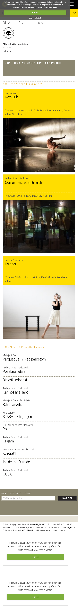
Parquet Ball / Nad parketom (24, 359)
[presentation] (22, 506)
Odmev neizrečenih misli (23, 182)
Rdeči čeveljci (13, 404)
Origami (8, 441)
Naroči (67, 498)
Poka (6, 429)
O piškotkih (28, 530)
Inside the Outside (16, 462)
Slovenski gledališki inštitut (41, 524)
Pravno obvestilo (58, 530)
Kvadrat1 (9, 453)
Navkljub (11, 97)
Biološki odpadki (15, 380)
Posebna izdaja (14, 371)
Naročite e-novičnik (16, 493)
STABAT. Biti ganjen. (18, 416)
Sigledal (70, 527)
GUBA (7, 474)
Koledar (10, 264)
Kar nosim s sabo (16, 392)
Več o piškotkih (35, 18)
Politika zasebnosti (42, 530)
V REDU (35, 13)
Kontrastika (18, 530)
